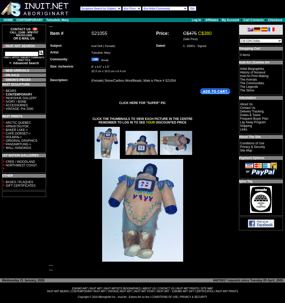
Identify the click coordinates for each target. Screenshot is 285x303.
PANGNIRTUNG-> (18, 144)
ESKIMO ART (80, 288)
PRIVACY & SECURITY (193, 297)
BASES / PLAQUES (19, 182)
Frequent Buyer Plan (254, 118)
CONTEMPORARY (29, 20)
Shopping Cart (249, 48)
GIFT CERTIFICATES (20, 185)
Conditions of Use (252, 143)
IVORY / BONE (16, 101)
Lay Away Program (253, 122)
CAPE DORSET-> (18, 133)
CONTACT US (166, 288)
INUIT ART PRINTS (187, 288)
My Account (230, 20)
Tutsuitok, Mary (57, 20)
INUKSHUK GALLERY (21, 98)
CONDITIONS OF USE (165, 297)
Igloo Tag (245, 181)
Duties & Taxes (250, 115)
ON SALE (12, 75)
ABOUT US (149, 288)
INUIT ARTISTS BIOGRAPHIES (122, 288)
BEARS (11, 91)
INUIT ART (96, 288)
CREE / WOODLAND (20, 162)
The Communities (252, 83)
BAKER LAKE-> (17, 130)
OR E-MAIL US (23, 38)
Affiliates (211, 20)
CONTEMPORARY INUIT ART (88, 291)
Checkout (275, 20)
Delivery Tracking (252, 111)
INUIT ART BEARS (58, 291)
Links (243, 129)
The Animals (248, 79)
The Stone (247, 90)
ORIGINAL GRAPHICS (21, 141)
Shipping (246, 126)
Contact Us (247, 108)
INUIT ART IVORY (144, 291)
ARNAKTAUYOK (17, 126)
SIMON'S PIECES (18, 80)
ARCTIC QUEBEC (18, 123)
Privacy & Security (252, 147)
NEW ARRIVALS (17, 70)
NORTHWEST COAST (21, 165)
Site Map (246, 150)
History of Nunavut (252, 72)
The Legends (249, 87)
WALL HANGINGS (18, 148)
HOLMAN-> (14, 137)
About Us (246, 104)
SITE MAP (207, 288)
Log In (197, 20)
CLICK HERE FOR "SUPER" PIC (142, 103)
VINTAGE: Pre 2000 (19, 109)
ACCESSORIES (17, 105)
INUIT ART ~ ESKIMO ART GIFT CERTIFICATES (185, 291)
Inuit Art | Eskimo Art (254, 62)
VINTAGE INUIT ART (120, 291)
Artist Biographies (252, 69)
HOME (8, 20)
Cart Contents (253, 20)
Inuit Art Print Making (254, 76)
